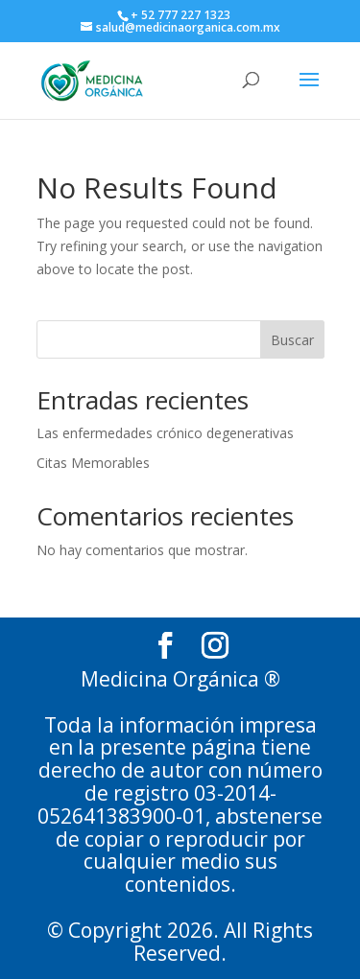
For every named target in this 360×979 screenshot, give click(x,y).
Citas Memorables (93, 463)
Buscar (292, 340)
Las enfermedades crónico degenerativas (165, 433)
